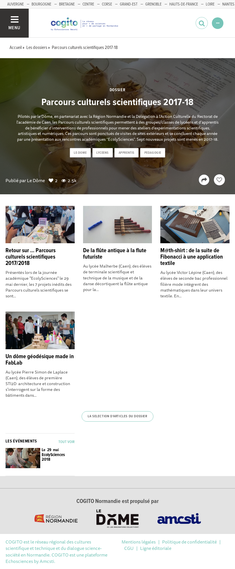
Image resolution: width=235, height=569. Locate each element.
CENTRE (88, 4)
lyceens (102, 153)
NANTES (228, 4)
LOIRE (210, 4)
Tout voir (66, 442)
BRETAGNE (67, 4)
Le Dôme (36, 180)
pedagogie (152, 153)
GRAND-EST (128, 4)
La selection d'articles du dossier (117, 416)
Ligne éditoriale (155, 548)
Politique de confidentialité (189, 542)
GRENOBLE (153, 4)
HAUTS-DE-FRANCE (183, 4)
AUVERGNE (15, 4)
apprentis (127, 153)
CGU (129, 548)
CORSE (107, 4)
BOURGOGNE (41, 4)
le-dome (80, 153)
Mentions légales (139, 542)
